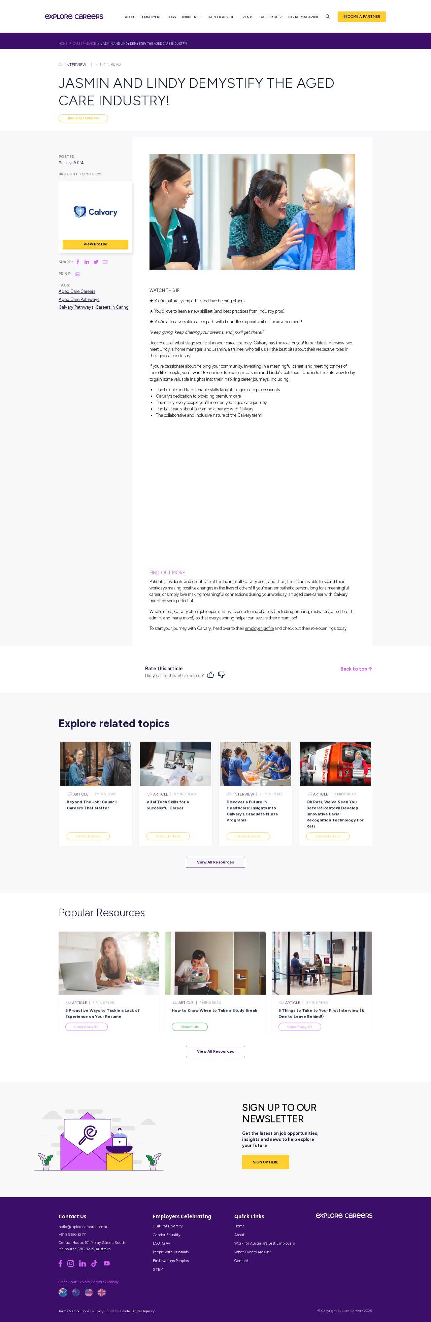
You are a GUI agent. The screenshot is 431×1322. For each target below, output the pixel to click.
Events (246, 17)
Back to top (356, 669)
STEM (158, 1269)
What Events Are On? (252, 1252)
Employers (151, 17)
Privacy (97, 1311)
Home (239, 1226)
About (130, 17)
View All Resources (215, 862)
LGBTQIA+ (161, 1243)
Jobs (172, 17)
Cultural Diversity (168, 1226)
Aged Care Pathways (79, 299)
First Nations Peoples (171, 1260)
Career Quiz (271, 17)
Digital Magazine (303, 17)
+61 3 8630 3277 (72, 1234)
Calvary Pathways (76, 307)
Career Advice (221, 17)
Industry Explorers (83, 118)
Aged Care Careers (77, 291)
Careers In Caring (112, 307)
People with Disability (171, 1252)
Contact (241, 1260)
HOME (63, 43)
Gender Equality (166, 1234)
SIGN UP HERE (265, 1162)
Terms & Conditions (74, 1311)
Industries (191, 17)
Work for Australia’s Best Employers (264, 1243)
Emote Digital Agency (137, 1311)
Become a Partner (361, 16)
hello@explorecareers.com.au (83, 1226)
